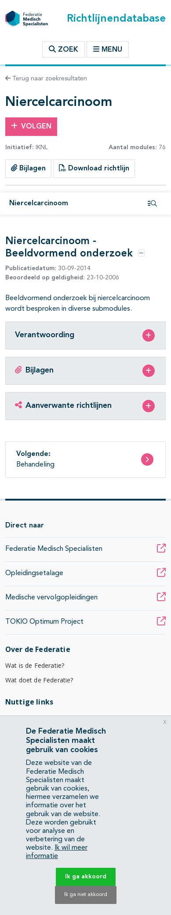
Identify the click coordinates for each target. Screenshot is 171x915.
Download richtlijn (94, 168)
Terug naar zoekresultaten (46, 78)
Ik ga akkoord (85, 877)
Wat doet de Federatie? (39, 680)
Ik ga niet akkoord (85, 894)
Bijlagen (28, 168)
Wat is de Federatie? (34, 665)
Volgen (31, 126)
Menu (107, 49)
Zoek (63, 49)
